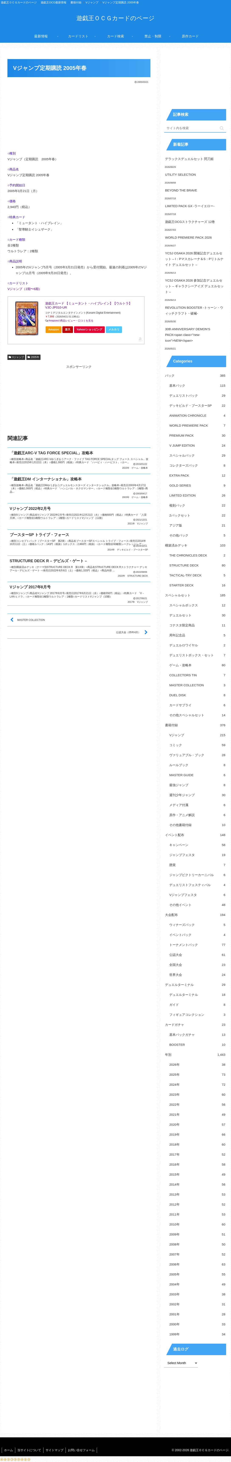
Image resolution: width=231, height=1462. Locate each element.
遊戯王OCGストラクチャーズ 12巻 (190, 222)
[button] (221, 128)
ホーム (8, 1450)
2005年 (33, 357)
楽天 (67, 329)
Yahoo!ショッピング (91, 330)
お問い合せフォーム (81, 1450)
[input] (195, 128)
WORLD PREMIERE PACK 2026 (188, 237)
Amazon (53, 329)
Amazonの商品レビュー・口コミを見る (70, 320)
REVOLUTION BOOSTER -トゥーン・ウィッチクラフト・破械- (194, 310)
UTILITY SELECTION (180, 174)
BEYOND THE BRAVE (181, 190)
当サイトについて (29, 1450)
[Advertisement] (78, 116)
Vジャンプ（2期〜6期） (24, 289)
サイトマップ (54, 1450)
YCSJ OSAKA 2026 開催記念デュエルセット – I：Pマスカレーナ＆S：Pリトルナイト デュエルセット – (194, 258)
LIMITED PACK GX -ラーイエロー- (189, 206)
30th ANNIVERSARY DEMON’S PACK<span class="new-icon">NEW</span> (187, 334)
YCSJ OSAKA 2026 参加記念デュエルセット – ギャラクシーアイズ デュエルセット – (194, 286)
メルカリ (113, 329)
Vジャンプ (16, 357)
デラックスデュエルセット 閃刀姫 (189, 159)
